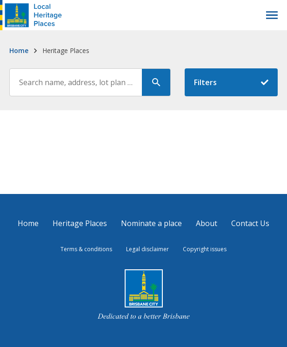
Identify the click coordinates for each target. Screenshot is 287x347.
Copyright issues (205, 249)
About (206, 223)
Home (18, 50)
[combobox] (90, 82)
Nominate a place (151, 223)
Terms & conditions (86, 249)
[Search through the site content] (76, 82)
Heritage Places (80, 223)
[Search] (156, 82)
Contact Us (250, 223)
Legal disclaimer (147, 249)
